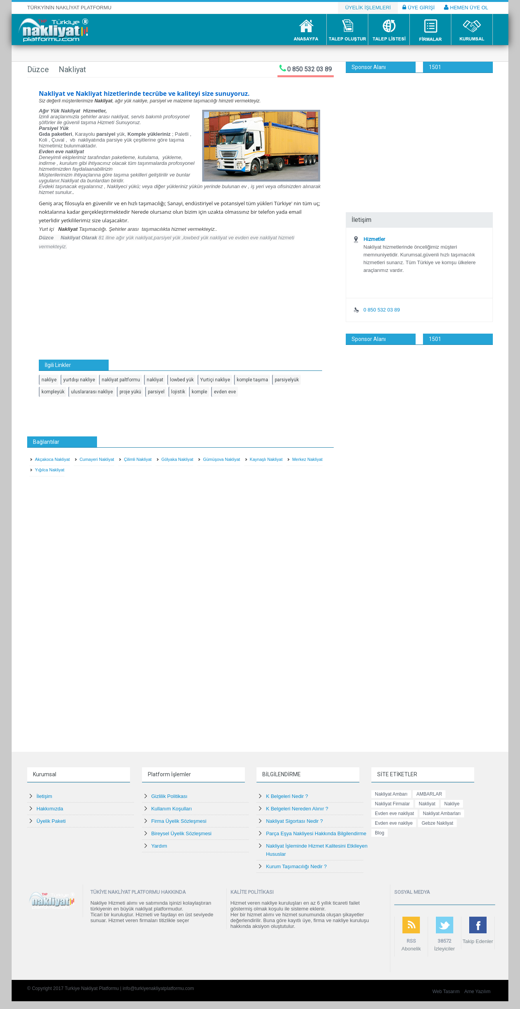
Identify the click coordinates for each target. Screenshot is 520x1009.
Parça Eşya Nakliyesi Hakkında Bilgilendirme (316, 833)
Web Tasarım (445, 991)
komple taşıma (252, 379)
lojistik (178, 392)
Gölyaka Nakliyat (177, 459)
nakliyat (155, 379)
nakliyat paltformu (121, 379)
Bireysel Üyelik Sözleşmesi (181, 833)
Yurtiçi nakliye (215, 379)
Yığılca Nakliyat (49, 469)
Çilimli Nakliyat (138, 459)
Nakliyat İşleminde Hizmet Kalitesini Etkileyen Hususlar (316, 850)
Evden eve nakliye (394, 823)
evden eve (225, 392)
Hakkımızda (49, 809)
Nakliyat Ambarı (391, 794)
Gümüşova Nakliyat (221, 459)
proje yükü (130, 392)
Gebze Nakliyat (437, 823)
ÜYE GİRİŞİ (418, 7)
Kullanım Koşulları (171, 809)
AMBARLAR (429, 794)
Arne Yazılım (477, 991)
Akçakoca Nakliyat (52, 459)
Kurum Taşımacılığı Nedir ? (296, 866)
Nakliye (451, 804)
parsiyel (156, 392)
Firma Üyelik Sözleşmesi (178, 821)
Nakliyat (427, 804)
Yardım (159, 846)
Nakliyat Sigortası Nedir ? (294, 821)
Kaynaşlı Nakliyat (266, 459)
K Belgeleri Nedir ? (287, 796)
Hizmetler (374, 239)
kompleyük (53, 392)
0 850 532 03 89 (309, 69)
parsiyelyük (287, 379)
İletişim (44, 796)
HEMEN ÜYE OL (466, 7)
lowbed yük (182, 379)
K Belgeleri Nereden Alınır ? (297, 809)
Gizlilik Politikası (169, 796)
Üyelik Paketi (51, 821)
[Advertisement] (419, 131)
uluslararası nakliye (92, 392)
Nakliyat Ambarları (442, 813)
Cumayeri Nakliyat (97, 459)
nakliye (49, 379)
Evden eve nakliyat (394, 813)
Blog (379, 833)
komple (199, 392)
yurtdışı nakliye (79, 379)
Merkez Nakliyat (307, 459)
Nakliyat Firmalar (392, 804)
